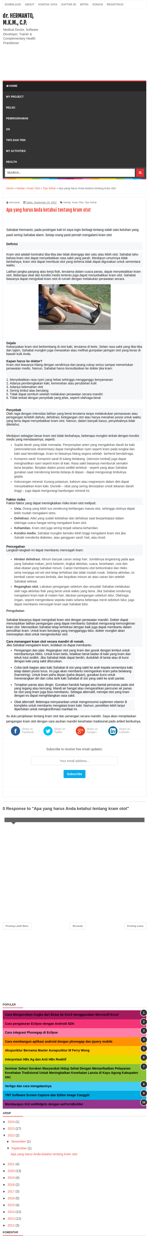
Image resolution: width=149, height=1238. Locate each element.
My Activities (16, 151)
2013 (12, 1218)
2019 (12, 1177)
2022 (12, 1135)
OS (8, 129)
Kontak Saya (47, 4)
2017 (12, 1191)
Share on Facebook (28, 730)
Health (11, 161)
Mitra (84, 4)
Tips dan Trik (16, 140)
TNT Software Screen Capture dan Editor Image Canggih (47, 1095)
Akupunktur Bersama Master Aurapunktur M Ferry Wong (47, 1050)
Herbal (67, 202)
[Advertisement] (95, 44)
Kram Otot (77, 202)
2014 (12, 1212)
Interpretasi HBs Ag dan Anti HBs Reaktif (35, 1059)
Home (11, 86)
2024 (12, 1122)
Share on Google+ (92, 730)
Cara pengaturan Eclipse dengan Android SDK (39, 1023)
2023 (12, 1128)
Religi (10, 107)
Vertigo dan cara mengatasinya (28, 1086)
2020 (12, 1171)
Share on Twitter (59, 730)
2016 (12, 1198)
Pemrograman (17, 118)
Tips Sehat (90, 202)
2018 (12, 1184)
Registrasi (115, 4)
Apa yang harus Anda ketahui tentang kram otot (44, 1154)
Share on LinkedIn (124, 730)
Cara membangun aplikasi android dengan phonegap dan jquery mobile (58, 1041)
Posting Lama (135, 926)
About (29, 4)
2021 (12, 1164)
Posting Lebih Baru (17, 926)
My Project (15, 96)
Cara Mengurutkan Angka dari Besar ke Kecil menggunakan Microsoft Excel (62, 1014)
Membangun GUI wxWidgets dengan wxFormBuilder (44, 1104)
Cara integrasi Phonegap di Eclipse (31, 1032)
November (19, 1141)
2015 (12, 1205)
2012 (12, 1225)
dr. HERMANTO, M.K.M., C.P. (18, 19)
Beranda (78, 926)
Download (13, 4)
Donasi (97, 4)
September (19, 1148)
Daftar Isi (68, 4)
